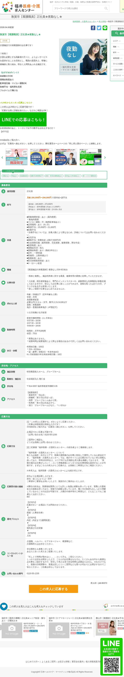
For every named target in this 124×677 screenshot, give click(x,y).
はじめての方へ (32, 661)
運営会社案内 (78, 661)
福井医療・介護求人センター (84, 21)
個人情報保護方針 (93, 661)
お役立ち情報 (63, 661)
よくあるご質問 (48, 661)
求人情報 (102, 21)
